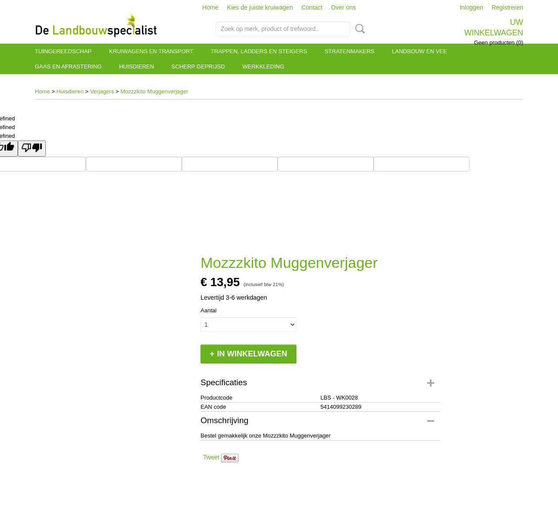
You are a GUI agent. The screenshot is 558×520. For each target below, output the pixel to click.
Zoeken (358, 28)
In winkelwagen (252, 353)
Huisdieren (136, 66)
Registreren (507, 7)
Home (210, 7)
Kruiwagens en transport (151, 51)
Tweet (211, 457)
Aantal (209, 310)
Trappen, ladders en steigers (259, 51)
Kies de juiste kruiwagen (260, 7)
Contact (311, 7)
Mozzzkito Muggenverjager (154, 91)
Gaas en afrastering (68, 66)
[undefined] (32, 148)
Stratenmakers (349, 51)
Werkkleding (263, 66)
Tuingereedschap (63, 51)
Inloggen (471, 7)
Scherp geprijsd (198, 66)
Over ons (343, 7)
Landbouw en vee (419, 51)
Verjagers (102, 91)
